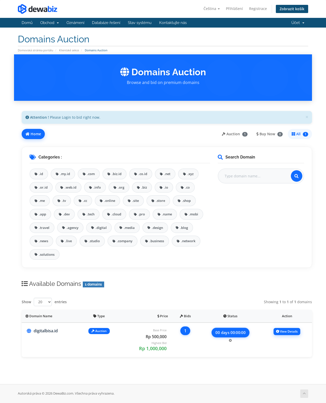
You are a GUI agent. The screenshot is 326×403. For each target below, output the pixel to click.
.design (155, 227)
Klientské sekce (69, 50)
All (300, 134)
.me (40, 200)
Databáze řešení (106, 22)
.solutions (45, 254)
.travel (42, 227)
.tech (88, 214)
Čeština (211, 8)
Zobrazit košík (292, 8)
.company (122, 241)
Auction (235, 134)
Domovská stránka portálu (35, 50)
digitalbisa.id (46, 331)
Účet (297, 22)
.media (127, 227)
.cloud (114, 214)
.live (66, 241)
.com (89, 174)
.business (154, 241)
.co (185, 187)
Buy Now (269, 134)
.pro (139, 214)
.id (39, 174)
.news (41, 241)
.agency (70, 227)
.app (40, 214)
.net (165, 174)
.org (119, 187)
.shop (184, 200)
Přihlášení (234, 8)
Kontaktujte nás (173, 22)
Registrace (258, 8)
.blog (182, 227)
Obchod (49, 22)
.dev (64, 214)
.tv (62, 200)
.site (133, 200)
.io (164, 187)
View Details (287, 331)
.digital (99, 227)
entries (61, 301)
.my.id (63, 174)
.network (186, 241)
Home (33, 133)
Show (26, 301)
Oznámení (75, 22)
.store (158, 200)
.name (165, 214)
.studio (92, 241)
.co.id (140, 174)
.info (95, 187)
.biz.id (114, 174)
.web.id (68, 187)
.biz (142, 187)
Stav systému (140, 22)
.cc (83, 200)
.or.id (41, 187)
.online (107, 200)
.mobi (191, 214)
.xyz (188, 174)
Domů (27, 22)
